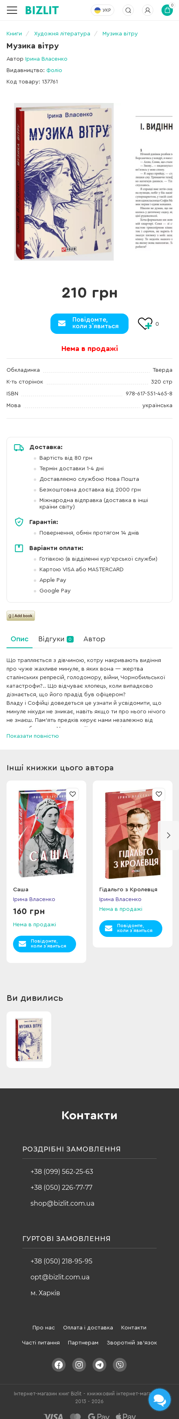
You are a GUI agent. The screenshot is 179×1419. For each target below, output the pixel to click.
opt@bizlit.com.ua (60, 1270)
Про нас (44, 1320)
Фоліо (54, 70)
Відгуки (56, 639)
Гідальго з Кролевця (128, 882)
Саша (20, 882)
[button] (168, 828)
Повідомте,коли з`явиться (95, 322)
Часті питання (41, 1335)
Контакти (133, 1320)
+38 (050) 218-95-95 (61, 1254)
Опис (19, 639)
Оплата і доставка (88, 1320)
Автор (94, 639)
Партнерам (83, 1335)
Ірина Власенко (46, 59)
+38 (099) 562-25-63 (62, 1164)
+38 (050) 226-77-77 (61, 1180)
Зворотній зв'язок (132, 1335)
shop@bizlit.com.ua (62, 1196)
